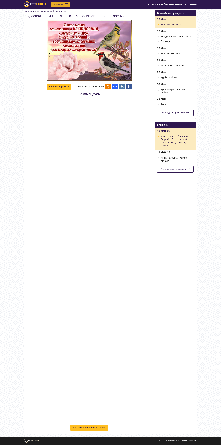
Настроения (60, 11)
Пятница (165, 41)
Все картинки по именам (175, 169)
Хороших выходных (171, 24)
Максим (165, 161)
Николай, (183, 139)
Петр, (164, 142)
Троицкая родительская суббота (173, 90)
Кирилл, (184, 158)
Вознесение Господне (172, 65)
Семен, (172, 142)
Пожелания (46, 11)
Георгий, (165, 139)
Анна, (164, 158)
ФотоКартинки (32, 11)
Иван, (164, 136)
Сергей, (182, 142)
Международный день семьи (176, 36)
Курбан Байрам (169, 77)
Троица (164, 104)
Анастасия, (183, 136)
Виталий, (173, 158)
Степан (164, 145)
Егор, (174, 139)
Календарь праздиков (175, 112)
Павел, (172, 136)
